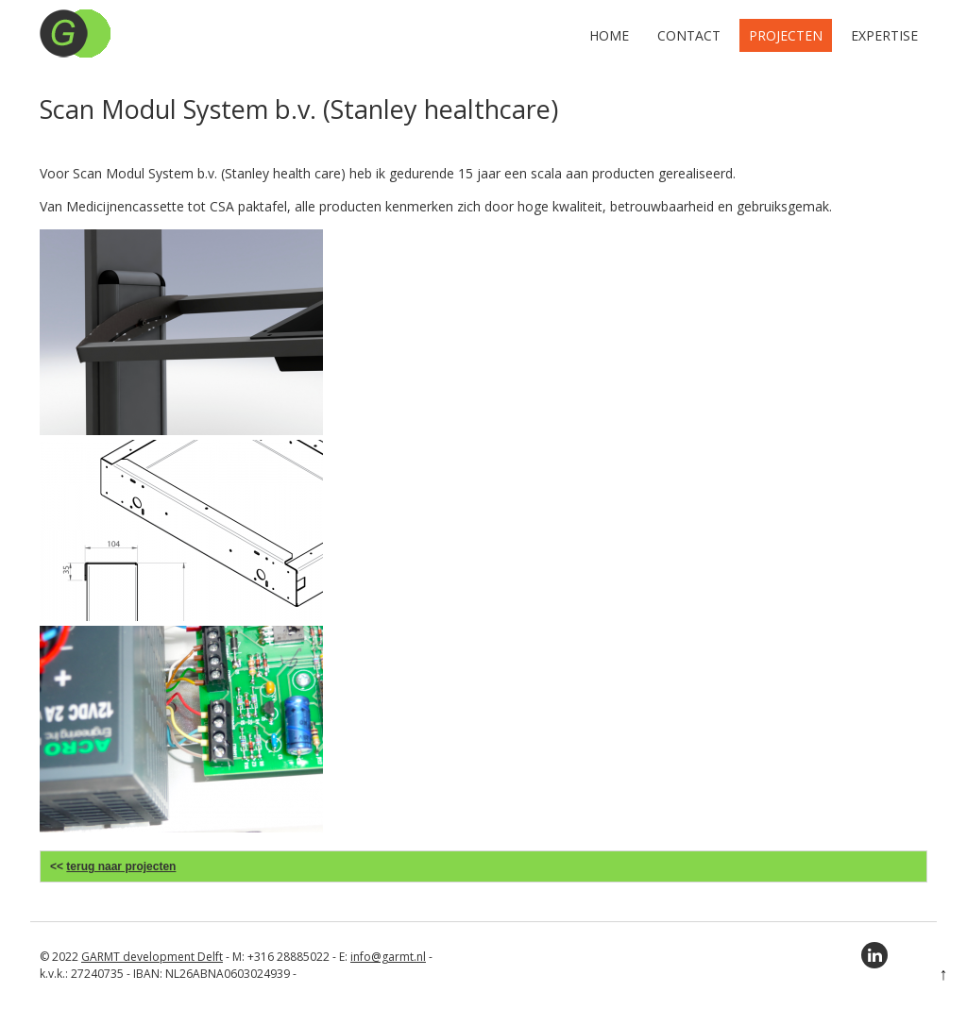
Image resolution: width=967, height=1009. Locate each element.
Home (609, 35)
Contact (689, 35)
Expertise (884, 35)
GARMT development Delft (152, 957)
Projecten (786, 35)
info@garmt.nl (388, 957)
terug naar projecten (121, 866)
